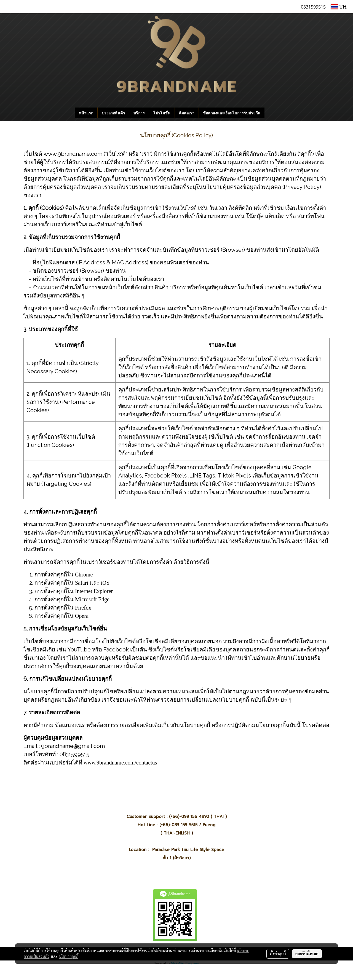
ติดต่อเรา (186, 113)
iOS (105, 583)
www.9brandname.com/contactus (120, 763)
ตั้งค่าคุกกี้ (278, 953)
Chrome (84, 574)
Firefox (83, 608)
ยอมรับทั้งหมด (307, 953)
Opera (82, 616)
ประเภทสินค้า (113, 113)
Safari (81, 583)
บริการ (139, 113)
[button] (272, 113)
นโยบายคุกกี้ (68, 956)
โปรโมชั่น (161, 113)
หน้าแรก (86, 113)
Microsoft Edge (92, 599)
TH (339, 7)
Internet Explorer (94, 591)
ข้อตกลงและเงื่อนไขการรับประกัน (231, 113)
